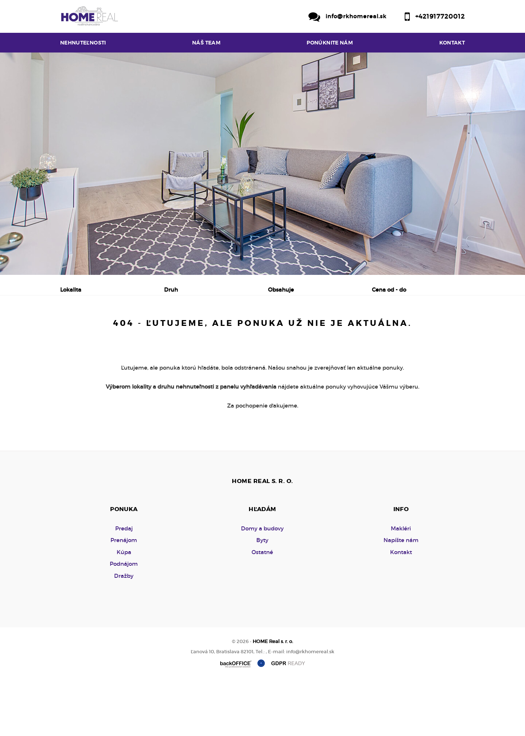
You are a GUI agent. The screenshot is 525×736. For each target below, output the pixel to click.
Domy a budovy (262, 583)
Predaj (84, 328)
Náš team (206, 42)
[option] (262, 163)
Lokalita (70, 289)
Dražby (123, 631)
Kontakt (452, 42)
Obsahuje (281, 289)
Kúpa (173, 328)
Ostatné (262, 607)
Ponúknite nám (330, 42)
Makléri (401, 583)
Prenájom (130, 328)
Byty (262, 595)
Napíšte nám (401, 595)
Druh (171, 289)
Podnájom (216, 328)
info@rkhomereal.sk (356, 16)
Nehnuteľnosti (83, 42)
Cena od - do (389, 289)
